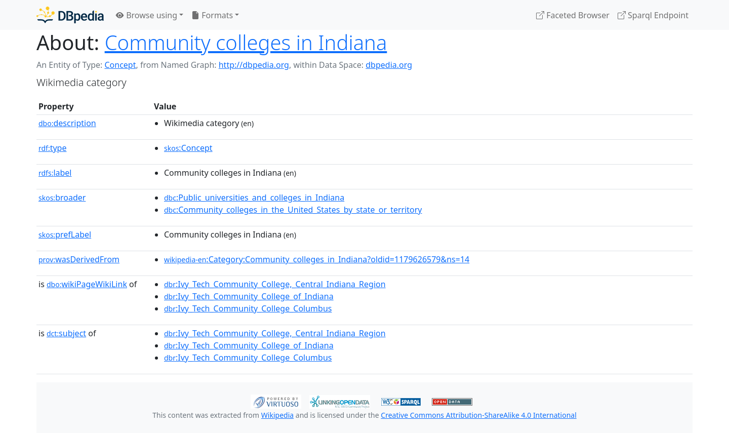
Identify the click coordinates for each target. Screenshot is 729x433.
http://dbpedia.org (254, 64)
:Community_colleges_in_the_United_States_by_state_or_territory (293, 209)
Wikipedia (277, 415)
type (52, 147)
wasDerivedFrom (78, 259)
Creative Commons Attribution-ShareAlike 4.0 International (478, 415)
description (67, 123)
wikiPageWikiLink (87, 284)
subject (66, 333)
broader (62, 197)
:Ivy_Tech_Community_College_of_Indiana (249, 296)
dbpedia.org (389, 64)
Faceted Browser (573, 15)
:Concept (188, 147)
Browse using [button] (146, 15)
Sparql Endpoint (653, 15)
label (55, 172)
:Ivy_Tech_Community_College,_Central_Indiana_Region (275, 284)
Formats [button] (212, 15)
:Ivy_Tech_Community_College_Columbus (248, 308)
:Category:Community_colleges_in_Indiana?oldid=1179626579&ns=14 (316, 259)
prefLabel (64, 234)
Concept (120, 64)
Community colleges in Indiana (246, 42)
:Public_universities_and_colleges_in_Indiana (254, 197)
